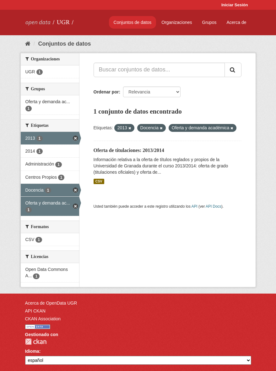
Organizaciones (176, 22)
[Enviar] (233, 70)
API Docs (213, 206)
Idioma (32, 351)
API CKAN (35, 310)
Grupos (209, 22)
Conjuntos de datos (133, 22)
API (194, 206)
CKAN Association (43, 318)
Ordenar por (106, 91)
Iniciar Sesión (234, 5)
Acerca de (236, 22)
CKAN (35, 341)
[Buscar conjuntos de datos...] (159, 70)
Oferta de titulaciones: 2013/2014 (129, 150)
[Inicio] (27, 44)
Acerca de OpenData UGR (51, 303)
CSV (98, 181)
